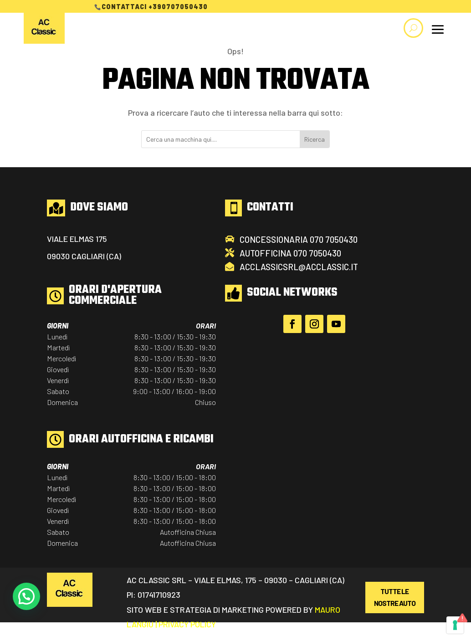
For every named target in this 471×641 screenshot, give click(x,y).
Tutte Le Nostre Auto (394, 597)
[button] (26, 596)
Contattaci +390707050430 (155, 6)
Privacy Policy (187, 624)
